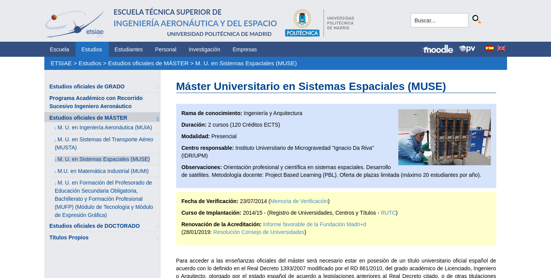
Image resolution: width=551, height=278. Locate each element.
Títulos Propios (69, 237)
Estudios (91, 49)
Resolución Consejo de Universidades (259, 232)
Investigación (204, 49)
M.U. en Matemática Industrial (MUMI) (103, 171)
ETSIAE (61, 63)
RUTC (388, 213)
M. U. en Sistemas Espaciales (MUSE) (246, 63)
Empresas (245, 49)
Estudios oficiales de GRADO (87, 86)
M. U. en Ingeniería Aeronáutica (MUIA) (104, 127)
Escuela (59, 49)
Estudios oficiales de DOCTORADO (94, 226)
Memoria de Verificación (299, 201)
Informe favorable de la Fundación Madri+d (314, 224)
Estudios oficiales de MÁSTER (148, 63)
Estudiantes (129, 49)
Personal (165, 49)
